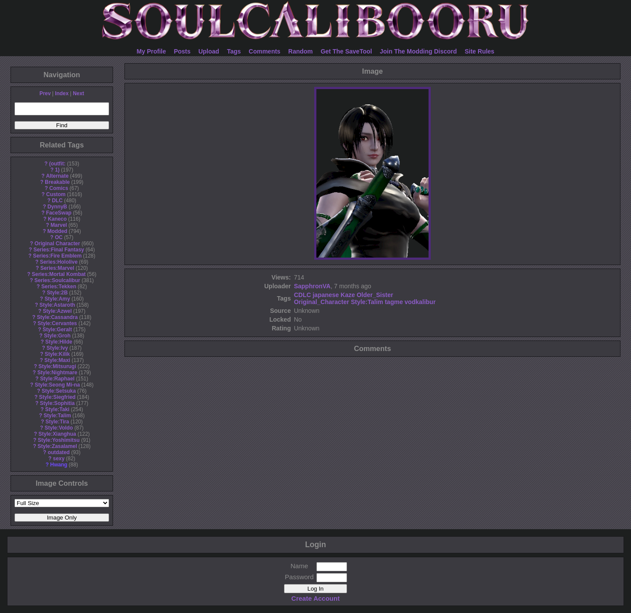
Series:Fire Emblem (57, 256)
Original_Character (321, 301)
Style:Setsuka (59, 391)
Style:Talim (57, 415)
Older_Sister (375, 294)
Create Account (315, 598)
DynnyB (57, 207)
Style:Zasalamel (57, 446)
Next (78, 93)
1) (57, 170)
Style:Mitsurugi (57, 366)
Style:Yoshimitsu (59, 440)
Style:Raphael (57, 379)
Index (61, 93)
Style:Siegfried (57, 397)
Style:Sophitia (57, 403)
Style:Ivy (57, 348)
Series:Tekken (58, 286)
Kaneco (57, 219)
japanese (325, 294)
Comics (59, 188)
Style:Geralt (57, 329)
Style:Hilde (58, 342)
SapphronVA (312, 286)
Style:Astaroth (57, 305)
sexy (58, 458)
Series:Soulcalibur (57, 280)
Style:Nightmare (57, 372)
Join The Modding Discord (418, 51)
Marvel (58, 225)
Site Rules (479, 51)
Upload (209, 51)
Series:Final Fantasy (58, 250)
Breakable (57, 182)
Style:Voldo (59, 428)
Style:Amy (57, 299)
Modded (57, 231)
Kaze (347, 294)
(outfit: (57, 164)
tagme (394, 301)
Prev (45, 93)
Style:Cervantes (57, 323)
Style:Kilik (57, 354)
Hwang (58, 465)
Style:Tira (57, 422)
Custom (55, 194)
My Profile (151, 51)
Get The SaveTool (346, 51)
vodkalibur (420, 301)
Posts (182, 51)
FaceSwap (58, 213)
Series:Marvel (57, 268)
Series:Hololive (59, 262)
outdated (59, 452)
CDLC (302, 294)
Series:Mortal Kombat (59, 274)
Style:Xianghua (57, 434)
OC (59, 237)
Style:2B (57, 293)
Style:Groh (57, 336)
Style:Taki (57, 409)
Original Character (57, 243)
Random (300, 51)
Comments (264, 51)
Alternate (57, 176)
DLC (57, 200)
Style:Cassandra (57, 317)
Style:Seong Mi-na (57, 385)
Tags (234, 51)
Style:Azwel (57, 311)
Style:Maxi (57, 360)
